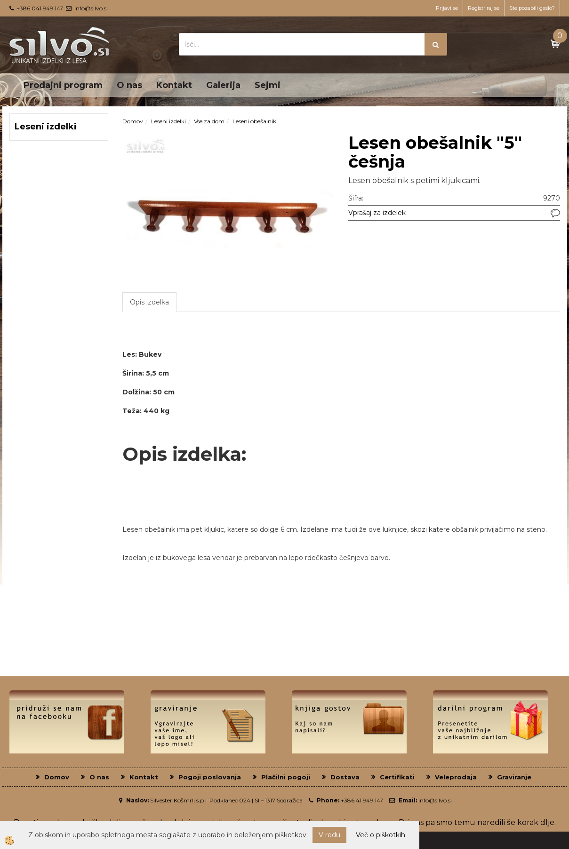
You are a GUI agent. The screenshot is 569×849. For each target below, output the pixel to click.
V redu (329, 835)
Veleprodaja (456, 777)
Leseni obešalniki (255, 121)
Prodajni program (63, 85)
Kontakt (174, 85)
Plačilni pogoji (285, 777)
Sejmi (267, 85)
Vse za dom (209, 121)
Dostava (345, 777)
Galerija (223, 85)
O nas (129, 85)
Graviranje (514, 777)
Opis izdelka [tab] (149, 302)
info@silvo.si (91, 8)
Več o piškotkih (380, 835)
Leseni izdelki (168, 121)
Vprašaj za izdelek (377, 212)
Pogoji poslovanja (209, 777)
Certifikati (397, 777)
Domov (132, 121)
